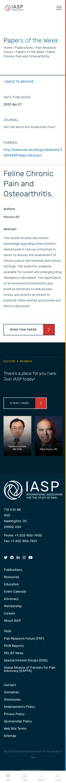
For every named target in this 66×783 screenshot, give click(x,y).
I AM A (24, 777)
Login (58, 777)
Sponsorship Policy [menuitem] (18, 721)
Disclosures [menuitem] (12, 699)
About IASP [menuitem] (12, 621)
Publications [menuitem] (13, 570)
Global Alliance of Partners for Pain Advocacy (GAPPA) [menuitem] (29, 669)
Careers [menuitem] (9, 613)
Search (41, 777)
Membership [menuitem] (13, 606)
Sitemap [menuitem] (10, 736)
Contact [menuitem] (10, 685)
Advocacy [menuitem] (11, 599)
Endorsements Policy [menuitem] (19, 707)
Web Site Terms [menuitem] (15, 729)
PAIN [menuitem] (7, 631)
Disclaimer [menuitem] (11, 692)
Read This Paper (23, 329)
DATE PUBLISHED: (17, 97)
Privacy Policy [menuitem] (14, 714)
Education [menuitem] (11, 584)
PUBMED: (11, 143)
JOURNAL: (11, 120)
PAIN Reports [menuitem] (14, 646)
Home (8, 777)
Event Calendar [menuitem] (15, 592)
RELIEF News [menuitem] (14, 653)
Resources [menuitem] (11, 577)
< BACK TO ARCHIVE (19, 82)
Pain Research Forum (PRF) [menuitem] (24, 639)
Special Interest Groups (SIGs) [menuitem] (26, 660)
